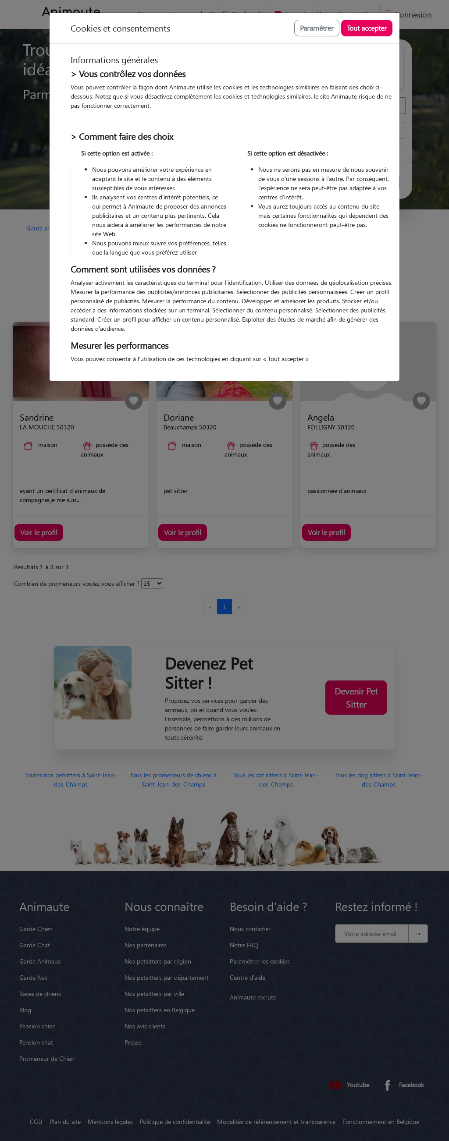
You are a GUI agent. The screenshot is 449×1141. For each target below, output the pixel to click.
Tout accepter (367, 27)
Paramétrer (317, 27)
